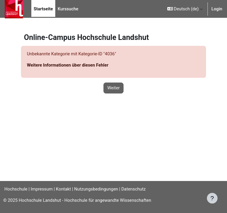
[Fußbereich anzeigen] (212, 198)
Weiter (113, 88)
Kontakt (63, 189)
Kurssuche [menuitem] (68, 9)
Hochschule (13, 189)
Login (216, 9)
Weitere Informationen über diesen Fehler (67, 65)
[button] (185, 9)
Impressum (42, 189)
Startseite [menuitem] (43, 9)
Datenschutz (133, 189)
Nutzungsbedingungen (96, 189)
